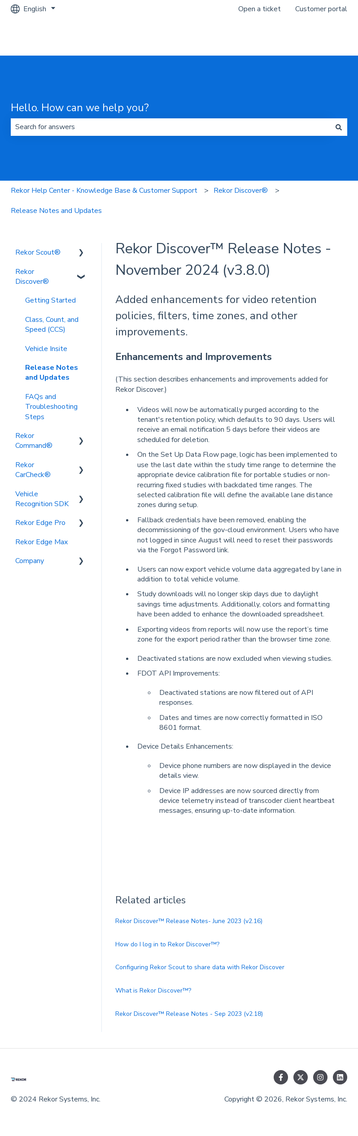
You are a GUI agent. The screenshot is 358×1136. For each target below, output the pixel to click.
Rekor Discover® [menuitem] (32, 276)
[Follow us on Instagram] (320, 1077)
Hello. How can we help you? (80, 108)
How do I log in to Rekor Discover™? (167, 944)
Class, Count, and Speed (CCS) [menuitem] (52, 324)
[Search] (338, 126)
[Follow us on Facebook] (281, 1077)
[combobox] (170, 126)
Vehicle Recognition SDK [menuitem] (42, 499)
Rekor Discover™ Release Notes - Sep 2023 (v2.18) (189, 1014)
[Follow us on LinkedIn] (340, 1077)
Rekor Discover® (241, 190)
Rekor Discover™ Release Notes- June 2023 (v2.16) (188, 921)
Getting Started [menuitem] (50, 300)
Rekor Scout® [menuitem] (38, 252)
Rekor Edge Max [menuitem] (41, 542)
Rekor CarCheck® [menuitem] (33, 470)
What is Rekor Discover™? (153, 990)
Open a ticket (259, 9)
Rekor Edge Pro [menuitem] (40, 523)
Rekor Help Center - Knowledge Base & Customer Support (104, 190)
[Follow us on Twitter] (300, 1077)
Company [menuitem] (29, 561)
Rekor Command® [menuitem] (33, 441)
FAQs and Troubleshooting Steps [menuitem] (51, 407)
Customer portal (321, 9)
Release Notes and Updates (56, 211)
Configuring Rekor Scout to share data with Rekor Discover (199, 967)
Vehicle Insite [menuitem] (46, 349)
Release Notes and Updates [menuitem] (51, 372)
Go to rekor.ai (317, 37)
